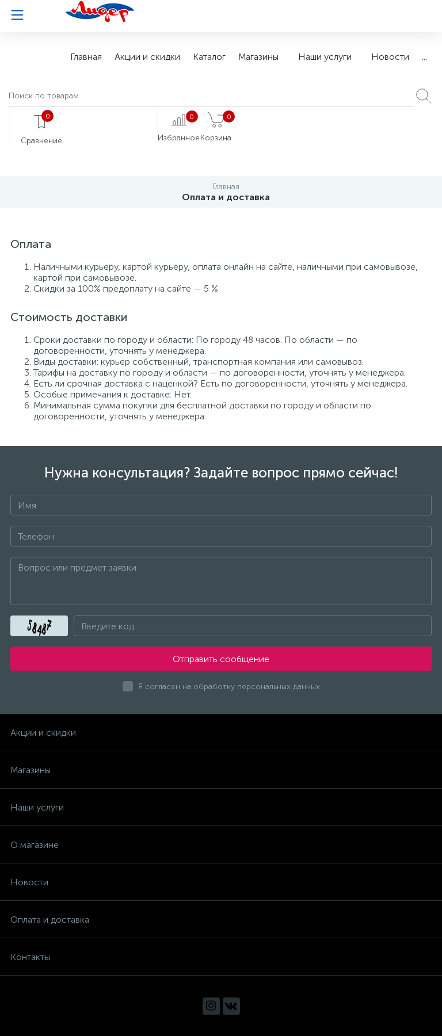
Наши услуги (325, 56)
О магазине (34, 844)
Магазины (258, 56)
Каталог (209, 56)
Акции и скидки (147, 56)
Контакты (30, 956)
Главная (86, 56)
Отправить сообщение (221, 658)
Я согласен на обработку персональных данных (229, 686)
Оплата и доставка (49, 919)
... (424, 56)
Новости (390, 56)
